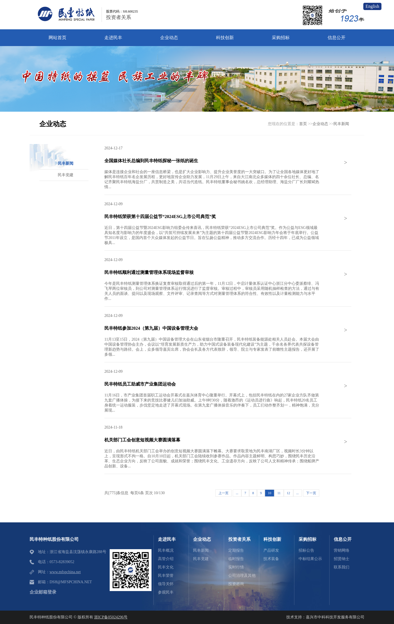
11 (279, 493)
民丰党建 (201, 559)
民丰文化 (166, 567)
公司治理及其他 (242, 575)
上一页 (223, 493)
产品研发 (271, 550)
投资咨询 (236, 584)
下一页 (311, 493)
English (372, 6)
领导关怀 (166, 584)
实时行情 (236, 567)
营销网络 (341, 550)
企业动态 (320, 124)
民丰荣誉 (166, 575)
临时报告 (236, 559)
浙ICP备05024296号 (111, 617)
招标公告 (306, 550)
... (237, 493)
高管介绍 (166, 559)
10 (269, 493)
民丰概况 (166, 550)
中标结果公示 (310, 559)
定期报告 (236, 550)
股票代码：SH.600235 (122, 11)
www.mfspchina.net (65, 572)
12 (288, 493)
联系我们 (341, 567)
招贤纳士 (341, 559)
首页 (303, 124)
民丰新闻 (341, 124)
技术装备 (271, 559)
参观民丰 (166, 592)
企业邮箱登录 (43, 592)
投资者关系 (118, 17)
